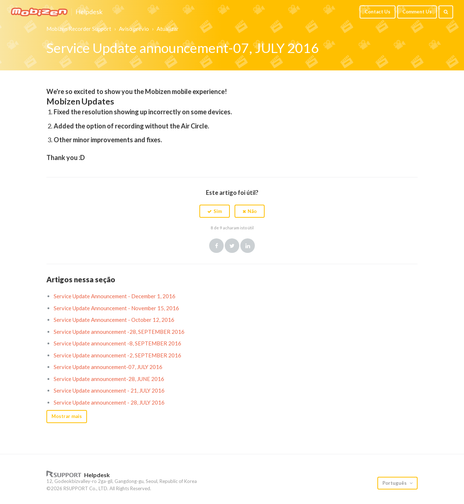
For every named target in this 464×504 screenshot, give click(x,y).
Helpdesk (89, 12)
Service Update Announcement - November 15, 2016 (116, 308)
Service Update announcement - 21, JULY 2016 (109, 390)
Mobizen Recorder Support (78, 28)
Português (395, 483)
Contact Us (377, 12)
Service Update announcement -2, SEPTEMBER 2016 (117, 355)
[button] (214, 211)
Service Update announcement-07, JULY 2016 (108, 367)
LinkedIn (247, 245)
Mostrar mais (66, 416)
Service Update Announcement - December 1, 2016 (114, 296)
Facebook (216, 245)
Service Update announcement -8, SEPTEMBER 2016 (117, 343)
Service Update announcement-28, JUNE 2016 (109, 379)
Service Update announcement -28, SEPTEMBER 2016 (119, 331)
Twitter (232, 245)
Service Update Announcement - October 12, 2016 (114, 319)
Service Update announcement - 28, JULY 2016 (109, 402)
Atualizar (168, 28)
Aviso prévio (134, 28)
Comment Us (417, 12)
